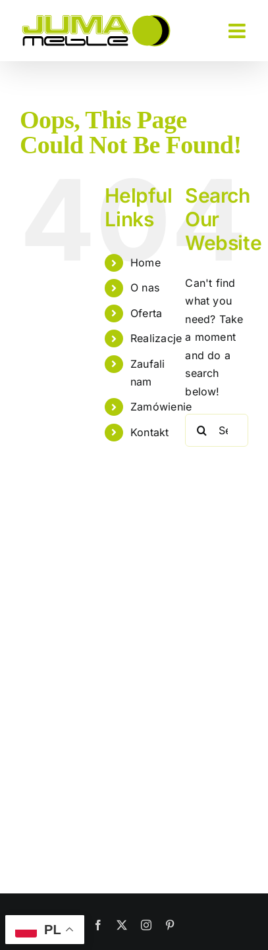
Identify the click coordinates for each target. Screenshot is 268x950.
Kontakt (149, 432)
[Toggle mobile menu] (238, 31)
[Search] (201, 430)
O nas (144, 287)
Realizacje (156, 338)
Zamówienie (161, 406)
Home (145, 262)
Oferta (146, 313)
